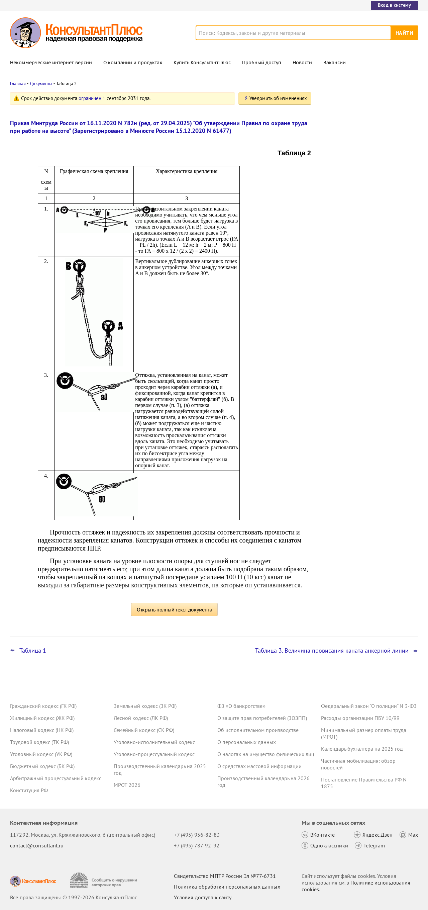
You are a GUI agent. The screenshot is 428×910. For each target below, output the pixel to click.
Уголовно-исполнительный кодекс (154, 742)
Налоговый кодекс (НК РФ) (42, 730)
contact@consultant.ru (37, 845)
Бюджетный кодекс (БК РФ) (42, 766)
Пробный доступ (261, 63)
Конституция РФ (29, 790)
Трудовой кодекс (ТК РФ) (39, 742)
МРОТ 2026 (127, 784)
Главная (18, 83)
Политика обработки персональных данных (227, 886)
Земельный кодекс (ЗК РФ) (145, 705)
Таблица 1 (32, 650)
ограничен (90, 98)
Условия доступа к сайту (202, 897)
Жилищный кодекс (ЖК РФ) (42, 718)
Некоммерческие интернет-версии (51, 63)
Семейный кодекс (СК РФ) (144, 730)
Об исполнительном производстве (258, 730)
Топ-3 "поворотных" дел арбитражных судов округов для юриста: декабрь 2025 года (367, 204)
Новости (302, 63)
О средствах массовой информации (259, 766)
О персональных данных (246, 742)
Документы (41, 83)
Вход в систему (394, 5)
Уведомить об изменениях (278, 98)
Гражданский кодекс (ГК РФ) (43, 705)
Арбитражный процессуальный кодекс (55, 778)
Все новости (338, 262)
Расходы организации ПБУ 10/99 (360, 718)
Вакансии (334, 63)
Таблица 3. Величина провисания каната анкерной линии (332, 650)
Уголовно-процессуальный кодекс (154, 754)
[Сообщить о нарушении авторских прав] (104, 880)
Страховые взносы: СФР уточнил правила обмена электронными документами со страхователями (362, 240)
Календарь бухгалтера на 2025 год (362, 748)
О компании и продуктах (132, 63)
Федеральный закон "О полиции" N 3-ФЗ (369, 705)
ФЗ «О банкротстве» (241, 705)
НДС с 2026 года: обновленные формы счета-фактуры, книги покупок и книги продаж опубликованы (368, 131)
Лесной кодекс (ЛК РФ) (141, 718)
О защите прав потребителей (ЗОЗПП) (262, 718)
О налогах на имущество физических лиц (265, 754)
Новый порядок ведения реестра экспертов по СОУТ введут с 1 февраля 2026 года (368, 167)
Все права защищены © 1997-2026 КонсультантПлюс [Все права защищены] (73, 897)
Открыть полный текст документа (174, 609)
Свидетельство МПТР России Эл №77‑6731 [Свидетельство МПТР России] (225, 876)
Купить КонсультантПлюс (202, 63)
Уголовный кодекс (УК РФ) (41, 754)
